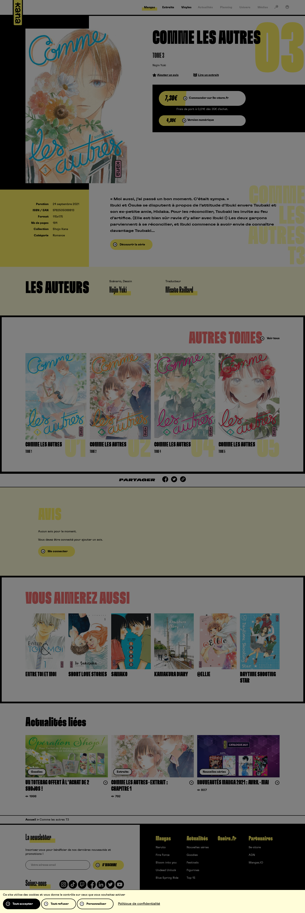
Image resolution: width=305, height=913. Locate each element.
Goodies (192, 855)
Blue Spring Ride (167, 877)
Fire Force (162, 855)
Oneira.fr (227, 838)
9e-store (255, 847)
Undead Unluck (166, 870)
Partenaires (261, 838)
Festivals (193, 862)
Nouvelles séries (198, 847)
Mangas (163, 838)
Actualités (197, 838)
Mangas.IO (256, 862)
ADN (252, 855)
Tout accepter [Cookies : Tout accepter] (22, 903)
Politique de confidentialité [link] (139, 903)
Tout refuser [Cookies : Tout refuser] (60, 903)
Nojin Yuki (159, 65)
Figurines (193, 870)
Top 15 (191, 877)
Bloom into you (166, 862)
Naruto (161, 847)
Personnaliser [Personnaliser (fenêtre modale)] (96, 903)
